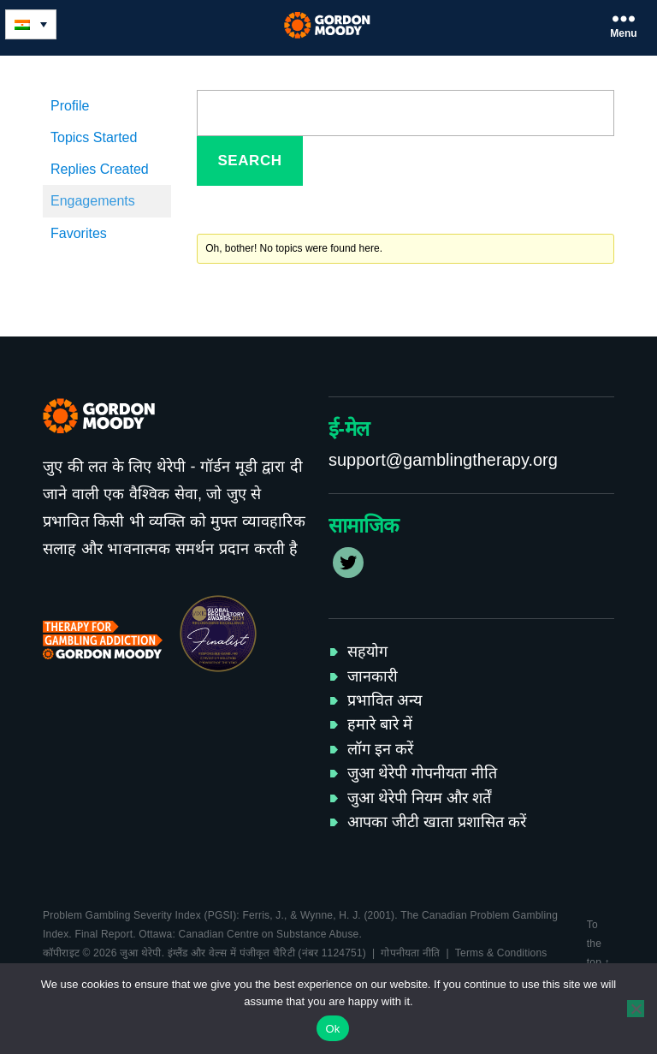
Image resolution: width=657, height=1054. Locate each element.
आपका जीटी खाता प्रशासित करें (436, 822)
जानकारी (372, 676)
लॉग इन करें (380, 749)
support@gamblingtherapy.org (443, 459)
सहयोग (367, 651)
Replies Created (99, 169)
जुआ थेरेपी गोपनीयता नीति (422, 773)
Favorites (78, 233)
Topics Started (93, 137)
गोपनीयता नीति (410, 953)
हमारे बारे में (379, 724)
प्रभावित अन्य (384, 700)
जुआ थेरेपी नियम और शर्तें (419, 798)
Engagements (92, 201)
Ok (332, 1028)
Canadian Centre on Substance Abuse (269, 934)
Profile (69, 105)
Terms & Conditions (501, 953)
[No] (635, 1008)
